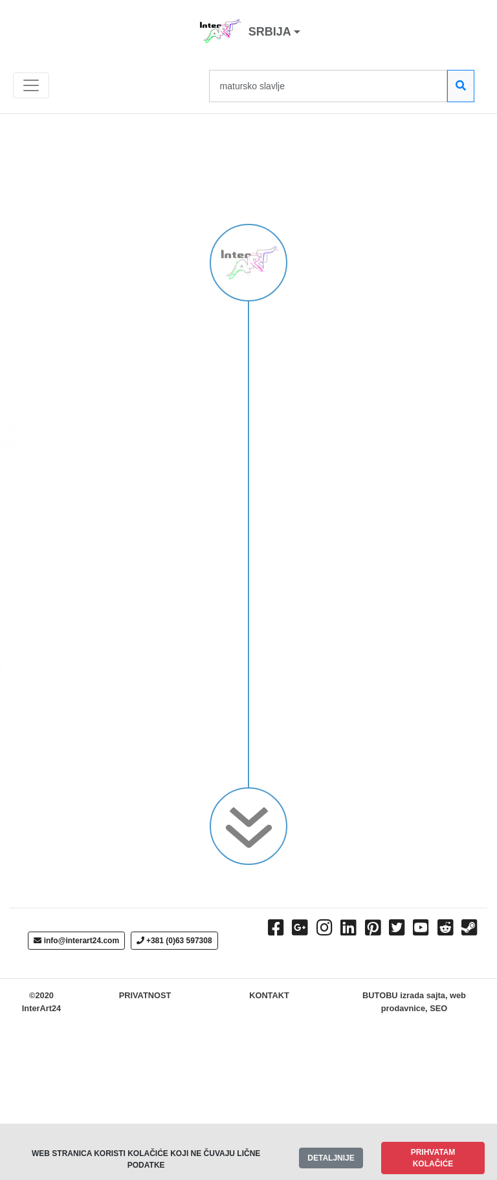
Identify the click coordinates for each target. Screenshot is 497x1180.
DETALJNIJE (330, 1158)
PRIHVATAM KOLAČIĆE (433, 1158)
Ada (36, 597)
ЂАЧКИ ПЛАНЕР (81, 347)
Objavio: (89, 597)
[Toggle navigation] (31, 85)
